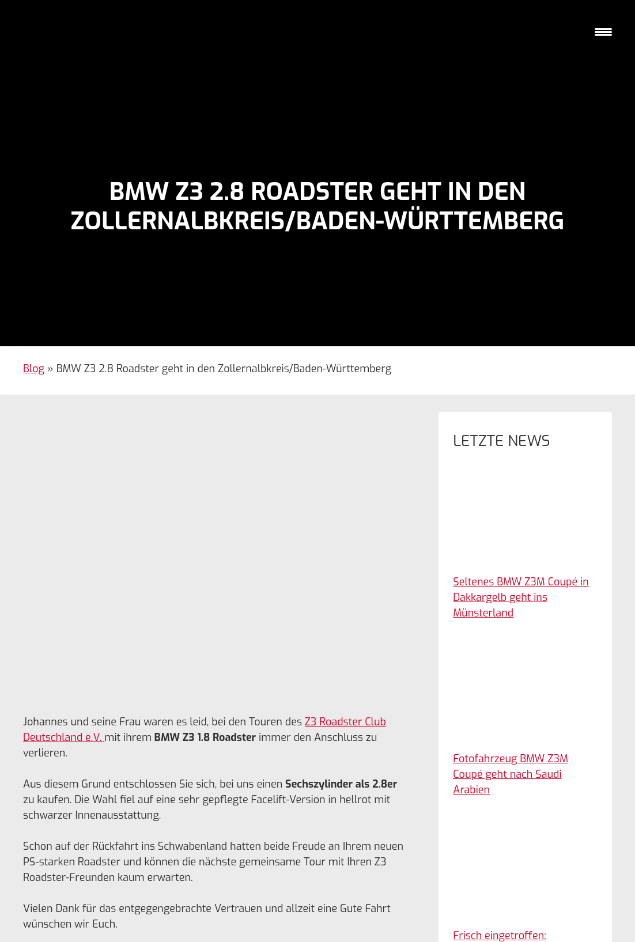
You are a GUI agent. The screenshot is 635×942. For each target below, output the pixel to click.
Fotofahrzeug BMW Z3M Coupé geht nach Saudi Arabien (510, 774)
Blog (33, 369)
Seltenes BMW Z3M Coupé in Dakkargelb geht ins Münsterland (521, 597)
